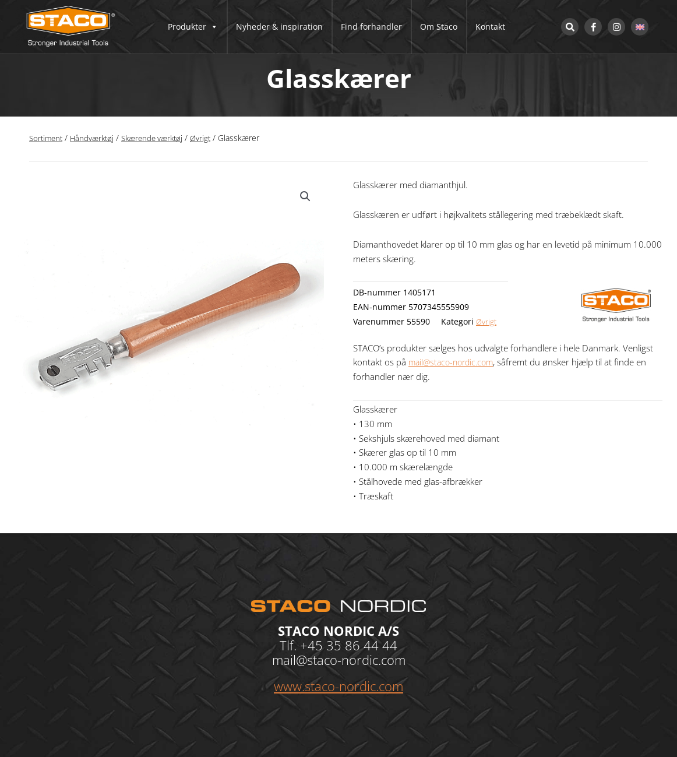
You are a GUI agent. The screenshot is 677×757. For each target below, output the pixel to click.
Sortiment (47, 137)
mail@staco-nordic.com (454, 362)
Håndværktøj (96, 137)
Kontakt (490, 26)
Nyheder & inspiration (279, 26)
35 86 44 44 (361, 645)
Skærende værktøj (159, 137)
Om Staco (438, 26)
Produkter (193, 27)
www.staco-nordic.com (338, 686)
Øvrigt (211, 137)
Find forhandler (371, 26)
